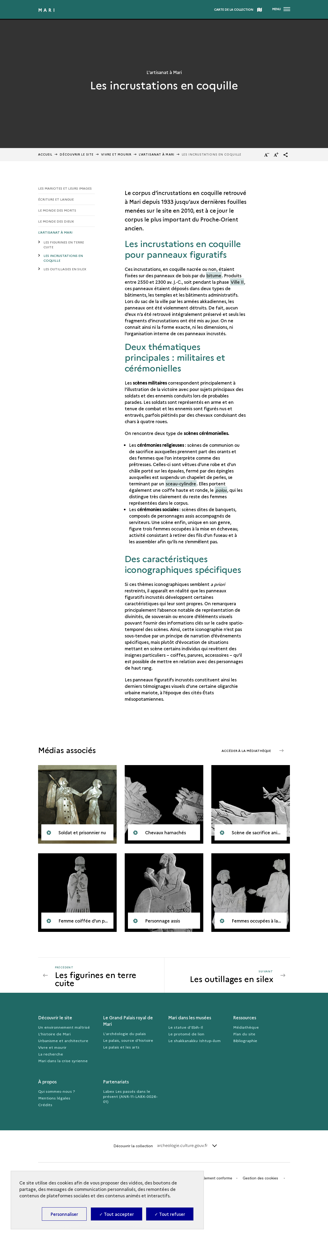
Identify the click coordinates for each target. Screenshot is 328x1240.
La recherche (50, 1056)
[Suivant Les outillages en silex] (222, 977)
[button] (285, 154)
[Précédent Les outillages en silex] (106, 977)
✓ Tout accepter (116, 1214)
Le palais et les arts (121, 1049)
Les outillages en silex (64, 271)
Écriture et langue (56, 199)
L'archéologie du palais (124, 1036)
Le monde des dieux (56, 222)
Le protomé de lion (186, 1036)
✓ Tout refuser (169, 1214)
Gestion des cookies (263, 1180)
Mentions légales (54, 1100)
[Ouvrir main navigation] (281, 9)
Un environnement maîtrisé (64, 1029)
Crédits (45, 1107)
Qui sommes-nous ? (56, 1093)
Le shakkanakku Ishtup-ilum (194, 1043)
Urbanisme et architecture (63, 1043)
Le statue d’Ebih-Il (185, 1029)
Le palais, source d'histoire (128, 1042)
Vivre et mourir (116, 154)
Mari (47, 10)
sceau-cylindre (181, 483)
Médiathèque (246, 1029)
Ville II (237, 282)
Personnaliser (64, 1214)
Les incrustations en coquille (63, 259)
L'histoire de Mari (54, 1036)
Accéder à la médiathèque (243, 750)
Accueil (45, 154)
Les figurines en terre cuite (63, 245)
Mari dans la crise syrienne (63, 1063)
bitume (214, 275)
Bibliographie (245, 1043)
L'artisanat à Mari (55, 233)
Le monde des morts (57, 210)
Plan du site (244, 1036)
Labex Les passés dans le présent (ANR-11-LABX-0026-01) (130, 1098)
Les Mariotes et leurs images (65, 188)
